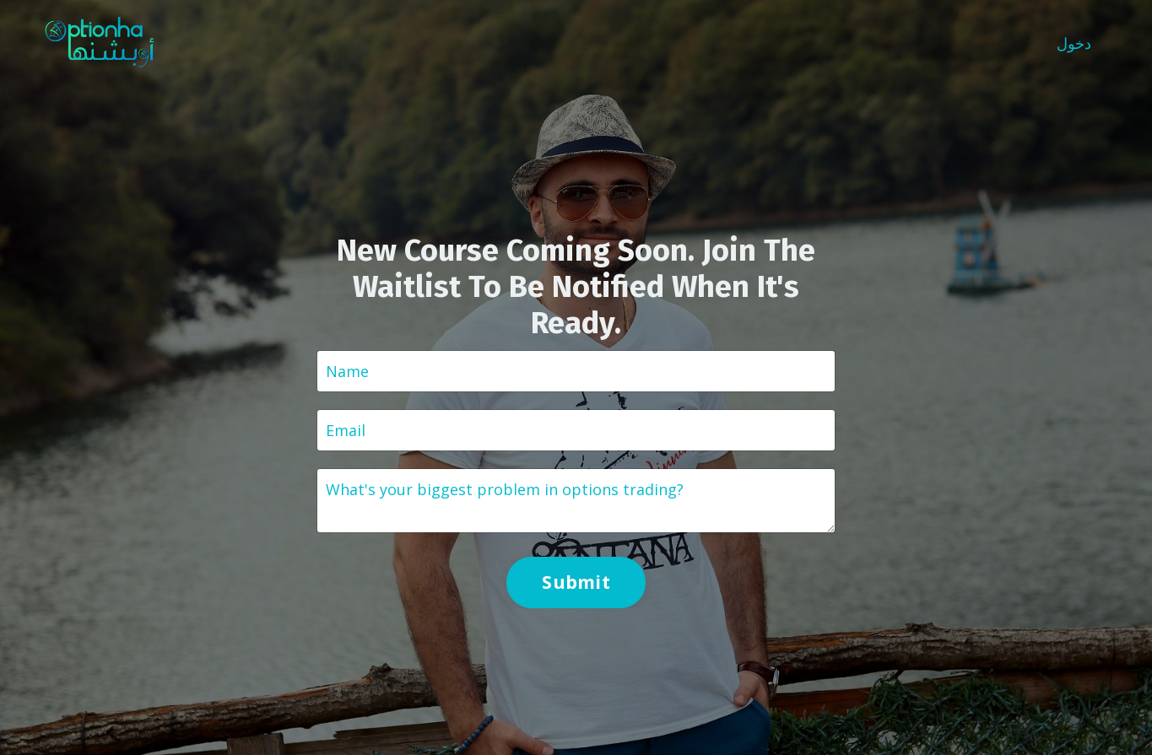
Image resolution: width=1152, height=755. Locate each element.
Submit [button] (576, 581)
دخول (1074, 43)
